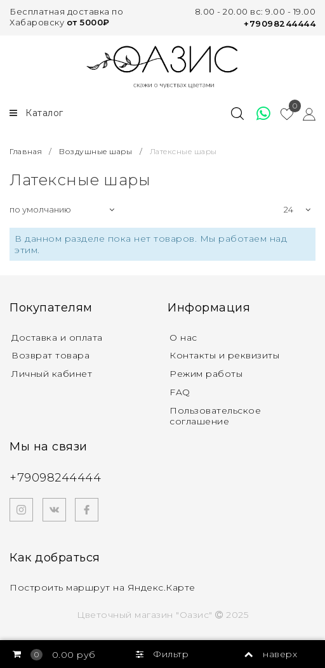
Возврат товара (50, 355)
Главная (27, 151)
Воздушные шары (95, 151)
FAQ (179, 392)
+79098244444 (279, 23)
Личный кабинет (51, 373)
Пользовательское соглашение (215, 416)
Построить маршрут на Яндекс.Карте (103, 587)
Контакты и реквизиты (224, 355)
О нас (183, 337)
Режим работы (205, 373)
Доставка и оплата (57, 337)
